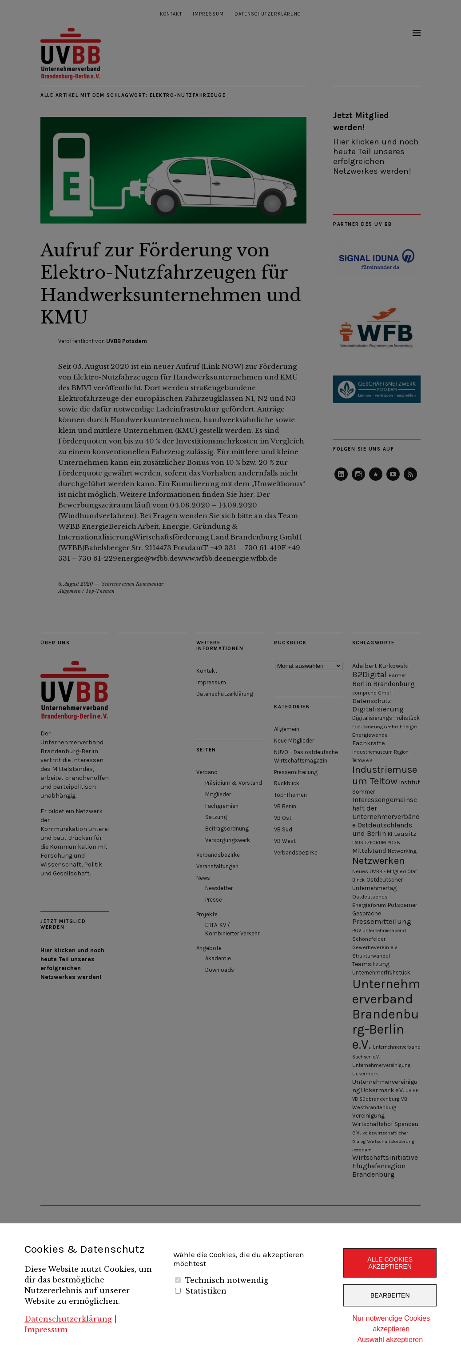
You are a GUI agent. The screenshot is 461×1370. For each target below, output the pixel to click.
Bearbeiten (390, 1295)
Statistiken (206, 1290)
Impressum (46, 1329)
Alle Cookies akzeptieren (390, 1263)
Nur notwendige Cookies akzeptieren (391, 1323)
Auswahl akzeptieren (390, 1339)
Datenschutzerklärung (68, 1318)
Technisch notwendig (226, 1280)
